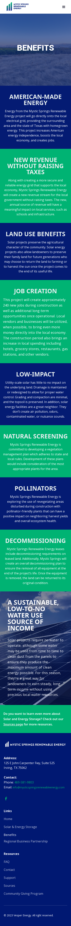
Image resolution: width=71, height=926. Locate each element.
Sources (9, 886)
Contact (9, 870)
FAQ (6, 862)
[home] (17, 7)
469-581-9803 (24, 782)
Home (8, 819)
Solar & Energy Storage (20, 827)
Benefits (10, 835)
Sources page (13, 724)
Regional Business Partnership (26, 841)
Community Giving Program (23, 894)
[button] (63, 7)
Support (10, 878)
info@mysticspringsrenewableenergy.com (39, 787)
